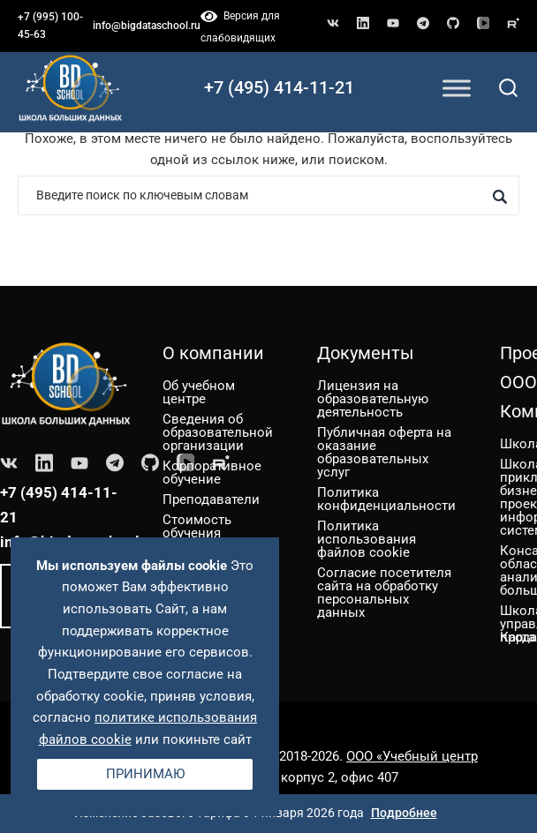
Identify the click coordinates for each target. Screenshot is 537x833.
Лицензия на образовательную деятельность (372, 399)
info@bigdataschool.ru (146, 25)
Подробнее (404, 813)
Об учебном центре (199, 392)
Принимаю (145, 774)
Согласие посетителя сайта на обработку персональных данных (384, 592)
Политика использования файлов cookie (366, 539)
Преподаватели (211, 499)
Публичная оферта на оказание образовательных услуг (384, 452)
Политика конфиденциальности (386, 499)
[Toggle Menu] (456, 87)
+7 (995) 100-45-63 (50, 26)
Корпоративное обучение (212, 472)
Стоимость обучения (197, 526)
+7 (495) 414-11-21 (279, 87)
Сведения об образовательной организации (218, 432)
